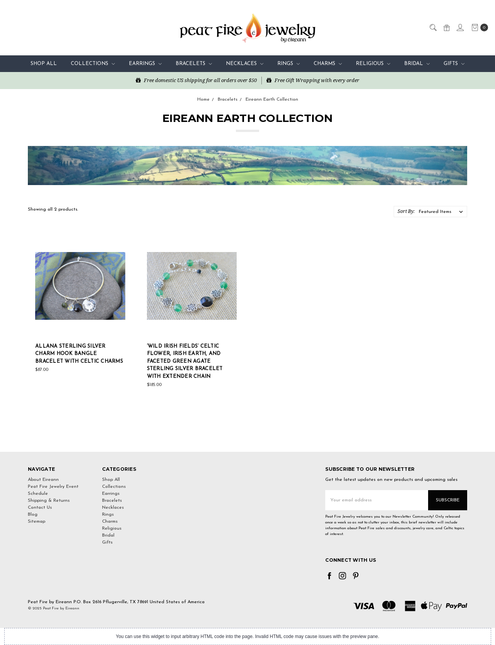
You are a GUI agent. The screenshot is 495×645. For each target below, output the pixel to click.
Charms (328, 63)
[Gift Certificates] (446, 27)
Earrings (145, 63)
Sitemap (36, 521)
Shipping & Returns (49, 500)
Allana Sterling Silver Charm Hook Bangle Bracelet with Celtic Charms (79, 354)
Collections (93, 63)
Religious (373, 63)
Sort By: (406, 211)
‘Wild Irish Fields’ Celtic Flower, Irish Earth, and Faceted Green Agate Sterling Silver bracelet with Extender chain (185, 361)
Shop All (44, 63)
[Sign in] (460, 27)
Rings (288, 63)
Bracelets (194, 63)
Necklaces (244, 63)
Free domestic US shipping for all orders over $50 (196, 80)
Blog (33, 514)
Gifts (454, 63)
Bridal (417, 63)
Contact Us (40, 507)
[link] (247, 438)
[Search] (433, 27)
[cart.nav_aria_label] (478, 27)
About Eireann (43, 479)
